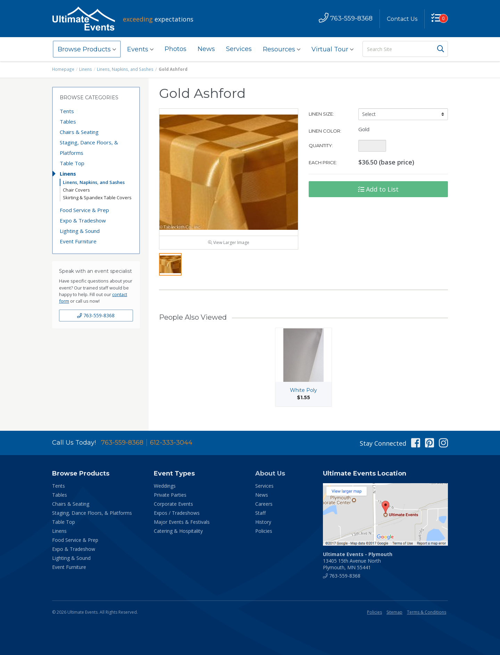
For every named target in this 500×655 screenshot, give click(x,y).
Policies (263, 531)
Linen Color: (325, 131)
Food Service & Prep (84, 210)
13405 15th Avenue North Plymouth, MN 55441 (357, 561)
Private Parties (170, 495)
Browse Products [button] (87, 49)
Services (239, 49)
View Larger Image (228, 244)
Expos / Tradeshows (177, 513)
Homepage (63, 69)
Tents (67, 111)
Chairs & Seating (79, 131)
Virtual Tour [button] (332, 49)
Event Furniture (78, 241)
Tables (68, 121)
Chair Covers (76, 190)
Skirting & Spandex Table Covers (97, 197)
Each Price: (323, 162)
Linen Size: (321, 114)
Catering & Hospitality (178, 531)
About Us (270, 473)
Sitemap (394, 612)
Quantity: (321, 145)
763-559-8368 (96, 315)
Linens (85, 69)
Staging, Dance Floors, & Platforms (89, 147)
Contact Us (401, 19)
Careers (264, 504)
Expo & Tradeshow (83, 220)
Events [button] (140, 49)
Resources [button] (281, 49)
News (206, 49)
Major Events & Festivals (182, 522)
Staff (260, 513)
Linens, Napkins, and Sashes (124, 69)
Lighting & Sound (80, 230)
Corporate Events (173, 504)
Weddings (165, 485)
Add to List (378, 189)
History (263, 522)
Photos (175, 49)
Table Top (72, 163)
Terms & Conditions (426, 612)
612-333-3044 (171, 442)
